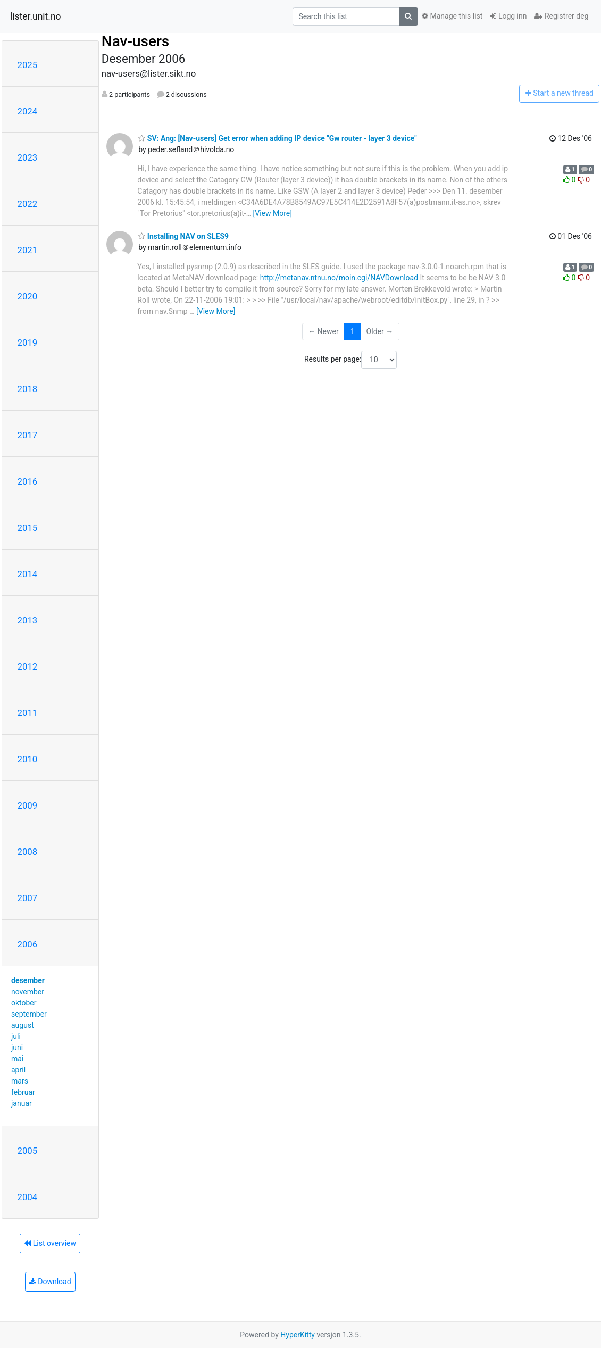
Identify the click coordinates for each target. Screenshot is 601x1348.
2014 (28, 574)
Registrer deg (561, 16)
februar (23, 1092)
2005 (28, 1150)
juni (17, 1047)
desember (28, 980)
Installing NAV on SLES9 (183, 236)
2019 (28, 342)
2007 (28, 898)
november (27, 991)
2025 (28, 65)
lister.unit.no (35, 16)
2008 (28, 851)
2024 (28, 111)
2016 (28, 481)
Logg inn (508, 16)
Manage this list (452, 16)
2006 (28, 944)
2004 (28, 1197)
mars (19, 1081)
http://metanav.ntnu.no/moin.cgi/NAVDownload (339, 277)
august (22, 1025)
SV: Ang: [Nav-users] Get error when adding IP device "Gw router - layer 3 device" (277, 138)
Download (50, 1281)
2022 (28, 203)
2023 (28, 157)
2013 (28, 620)
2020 (28, 296)
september (29, 1014)
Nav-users (135, 41)
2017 (28, 435)
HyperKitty (297, 1334)
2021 (28, 250)
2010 (28, 759)
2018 (28, 389)
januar (21, 1103)
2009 (28, 805)
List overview (50, 1243)
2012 (28, 666)
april (18, 1070)
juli (16, 1036)
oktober (24, 1002)
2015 (28, 527)
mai (17, 1058)
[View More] (272, 213)
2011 (28, 713)
